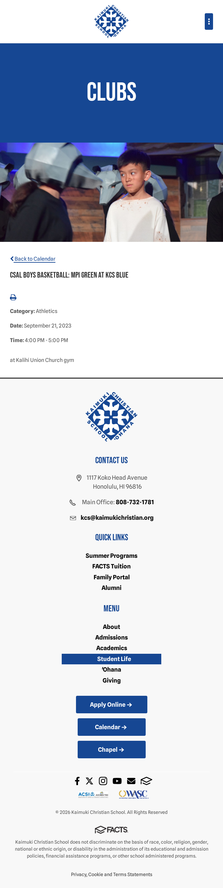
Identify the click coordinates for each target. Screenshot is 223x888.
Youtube (117, 781)
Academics (111, 647)
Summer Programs (111, 555)
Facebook (77, 781)
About (111, 626)
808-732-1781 (135, 502)
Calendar (111, 728)
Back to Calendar (32, 259)
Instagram (103, 781)
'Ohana (111, 669)
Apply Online (111, 705)
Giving (112, 680)
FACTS (146, 781)
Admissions (111, 637)
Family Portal (112, 577)
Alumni (111, 587)
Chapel (111, 750)
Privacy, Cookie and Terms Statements (111, 874)
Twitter (89, 781)
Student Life (114, 658)
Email (131, 781)
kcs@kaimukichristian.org (117, 517)
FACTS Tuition (111, 566)
